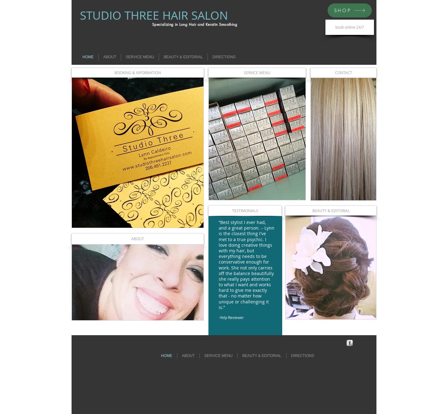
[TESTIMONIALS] (245, 211)
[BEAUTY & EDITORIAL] (330, 211)
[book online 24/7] (349, 27)
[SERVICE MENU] (257, 73)
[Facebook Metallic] (350, 343)
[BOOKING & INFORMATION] (138, 73)
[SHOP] (350, 10)
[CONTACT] (343, 73)
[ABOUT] (138, 239)
